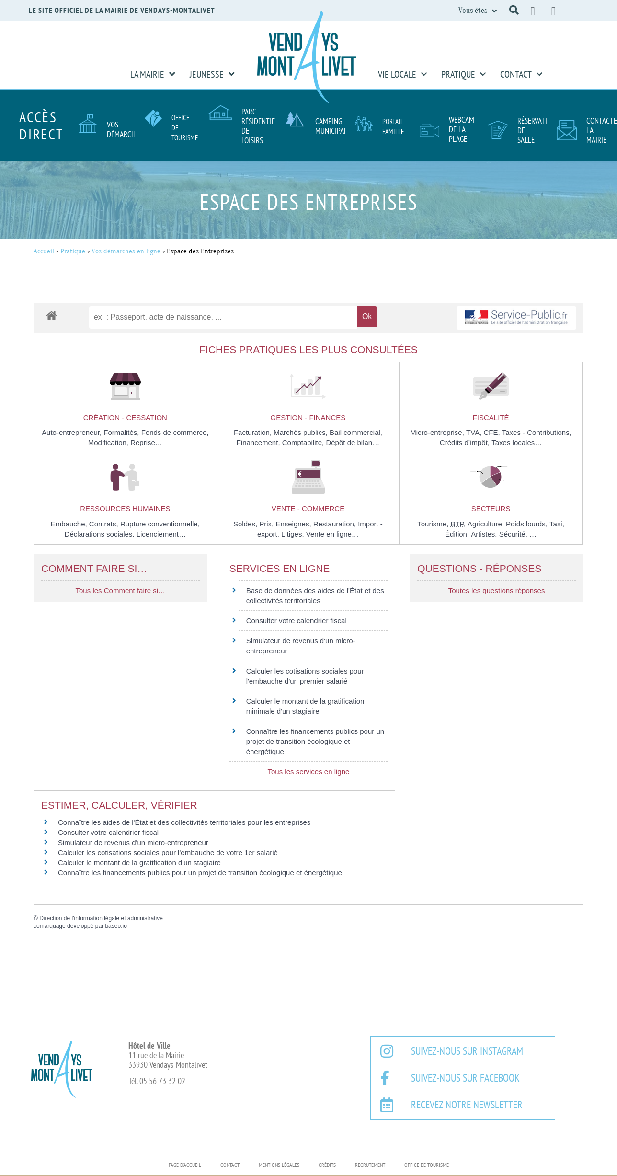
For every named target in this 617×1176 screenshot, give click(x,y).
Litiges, (293, 534)
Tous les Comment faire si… (121, 590)
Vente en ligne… (332, 534)
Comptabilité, (304, 442)
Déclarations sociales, (101, 534)
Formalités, (122, 432)
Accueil (44, 251)
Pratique (463, 74)
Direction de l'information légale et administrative (101, 918)
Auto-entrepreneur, (72, 432)
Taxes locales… (516, 442)
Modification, (109, 442)
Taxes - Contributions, (536, 432)
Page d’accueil (185, 1164)
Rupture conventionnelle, (160, 524)
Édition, (458, 534)
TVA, (474, 432)
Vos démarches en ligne (125, 251)
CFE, (492, 432)
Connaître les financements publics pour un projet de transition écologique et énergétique (315, 741)
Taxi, (556, 524)
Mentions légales (279, 1164)
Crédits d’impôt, (465, 442)
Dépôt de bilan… (352, 442)
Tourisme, (433, 524)
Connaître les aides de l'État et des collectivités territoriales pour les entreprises (184, 822)
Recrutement (370, 1164)
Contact (521, 74)
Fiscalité (491, 417)
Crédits (327, 1164)
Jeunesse (212, 74)
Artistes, (485, 534)
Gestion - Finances (308, 417)
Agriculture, (487, 524)
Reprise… (146, 442)
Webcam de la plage (461, 129)
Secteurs (491, 508)
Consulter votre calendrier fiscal (296, 621)
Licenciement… (161, 534)
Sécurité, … (518, 534)
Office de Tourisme (426, 1164)
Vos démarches (124, 129)
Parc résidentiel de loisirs (259, 126)
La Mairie (152, 74)
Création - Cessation (125, 417)
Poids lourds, (527, 524)
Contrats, (104, 524)
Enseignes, (294, 524)
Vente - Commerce (308, 508)
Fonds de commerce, (175, 432)
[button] (514, 10)
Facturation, (254, 432)
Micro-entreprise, (438, 432)
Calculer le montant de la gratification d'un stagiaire (139, 862)
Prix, (267, 524)
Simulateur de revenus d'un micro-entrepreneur (133, 842)
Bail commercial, (356, 432)
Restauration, (335, 524)
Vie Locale (402, 74)
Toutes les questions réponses (496, 590)
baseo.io (115, 926)
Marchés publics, (302, 432)
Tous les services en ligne (308, 771)
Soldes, (246, 524)
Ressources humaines (125, 508)
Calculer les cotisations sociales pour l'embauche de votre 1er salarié (168, 852)
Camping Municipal (331, 126)
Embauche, (70, 524)
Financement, (259, 442)
